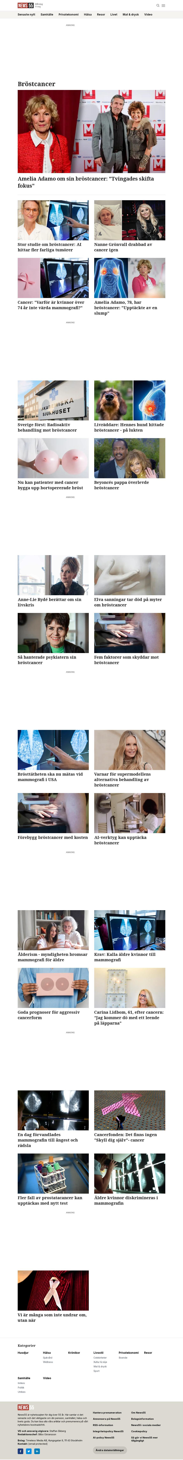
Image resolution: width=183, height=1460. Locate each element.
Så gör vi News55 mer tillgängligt (144, 1439)
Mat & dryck (131, 14)
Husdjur (23, 1352)
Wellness (48, 1362)
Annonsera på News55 (106, 1418)
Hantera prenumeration (107, 1412)
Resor (101, 14)
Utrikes (22, 1391)
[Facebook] (20, 1451)
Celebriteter (100, 1357)
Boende (123, 1357)
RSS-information (103, 1425)
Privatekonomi (69, 14)
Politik (21, 1387)
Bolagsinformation (142, 1418)
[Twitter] (29, 1451)
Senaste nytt (26, 14)
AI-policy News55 (103, 1437)
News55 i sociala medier (146, 1425)
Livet (113, 14)
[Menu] (163, 6)
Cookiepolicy (139, 1431)
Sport (96, 1371)
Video (148, 14)
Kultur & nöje (100, 1362)
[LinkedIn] (37, 1451)
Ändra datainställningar (110, 1450)
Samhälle (47, 14)
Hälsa (88, 14)
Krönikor (74, 1352)
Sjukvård (47, 1357)
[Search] (158, 6)
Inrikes (21, 1383)
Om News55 (138, 1412)
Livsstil (98, 1352)
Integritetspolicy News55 (108, 1431)
